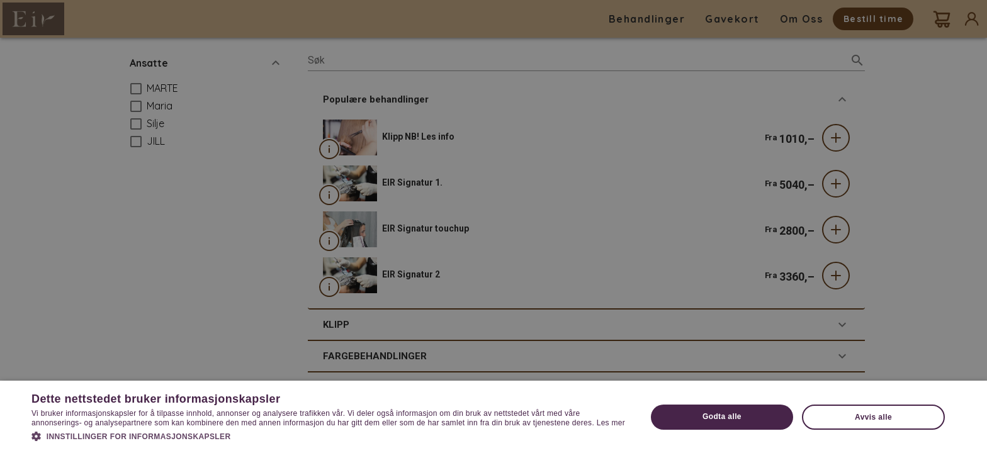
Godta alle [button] (722, 416)
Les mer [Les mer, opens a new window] (611, 422)
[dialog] (493, 226)
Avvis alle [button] (873, 417)
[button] (329, 435)
